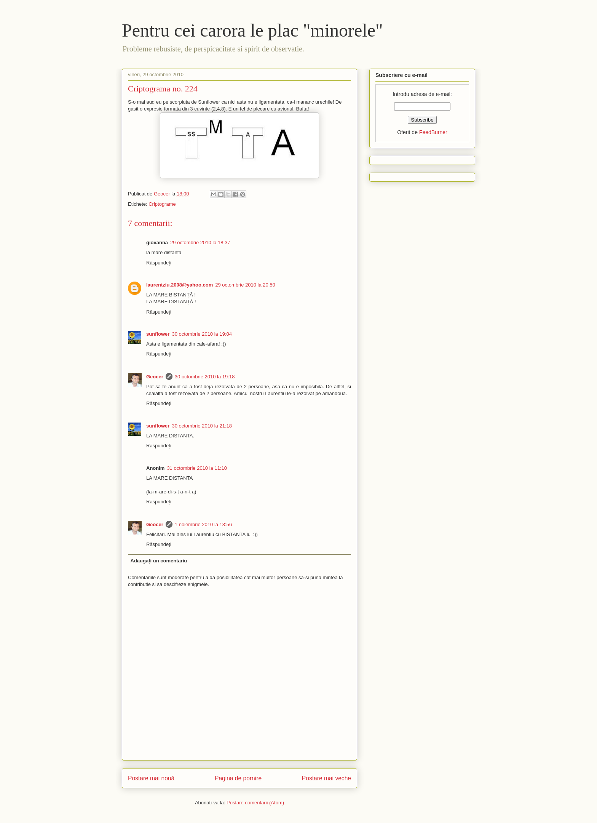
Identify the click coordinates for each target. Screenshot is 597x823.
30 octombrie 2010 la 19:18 (205, 376)
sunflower (157, 334)
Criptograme (162, 204)
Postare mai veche (326, 778)
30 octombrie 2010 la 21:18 (202, 426)
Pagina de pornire (238, 778)
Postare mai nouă (151, 778)
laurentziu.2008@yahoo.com (179, 285)
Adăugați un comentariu (159, 561)
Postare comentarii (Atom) (255, 802)
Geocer (154, 376)
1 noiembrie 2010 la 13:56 (203, 524)
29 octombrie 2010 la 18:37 (200, 242)
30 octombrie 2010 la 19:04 (202, 334)
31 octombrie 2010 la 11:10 (197, 468)
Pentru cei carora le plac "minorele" (252, 30)
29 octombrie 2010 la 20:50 (245, 285)
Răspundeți (158, 263)
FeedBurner (433, 132)
